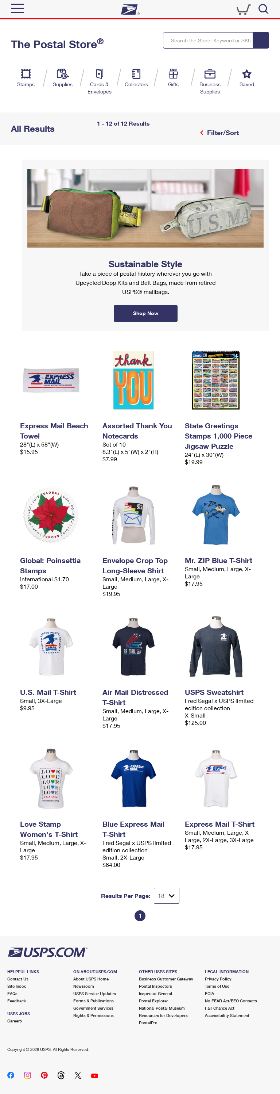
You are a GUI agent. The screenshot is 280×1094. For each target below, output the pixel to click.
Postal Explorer (153, 1000)
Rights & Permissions (93, 1015)
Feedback (16, 1000)
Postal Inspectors (155, 986)
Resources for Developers (163, 1015)
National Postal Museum (162, 1008)
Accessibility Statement (227, 1015)
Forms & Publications (93, 1000)
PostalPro (148, 1022)
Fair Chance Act (219, 1008)
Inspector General (155, 993)
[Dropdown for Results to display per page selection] (166, 896)
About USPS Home (91, 978)
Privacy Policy (218, 978)
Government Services (93, 1008)
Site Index (16, 986)
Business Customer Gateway (166, 978)
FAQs (12, 993)
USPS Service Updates (94, 993)
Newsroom (83, 986)
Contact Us (17, 978)
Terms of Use (217, 986)
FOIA (209, 993)
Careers (14, 1020)
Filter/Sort (222, 133)
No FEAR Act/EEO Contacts (231, 1000)
